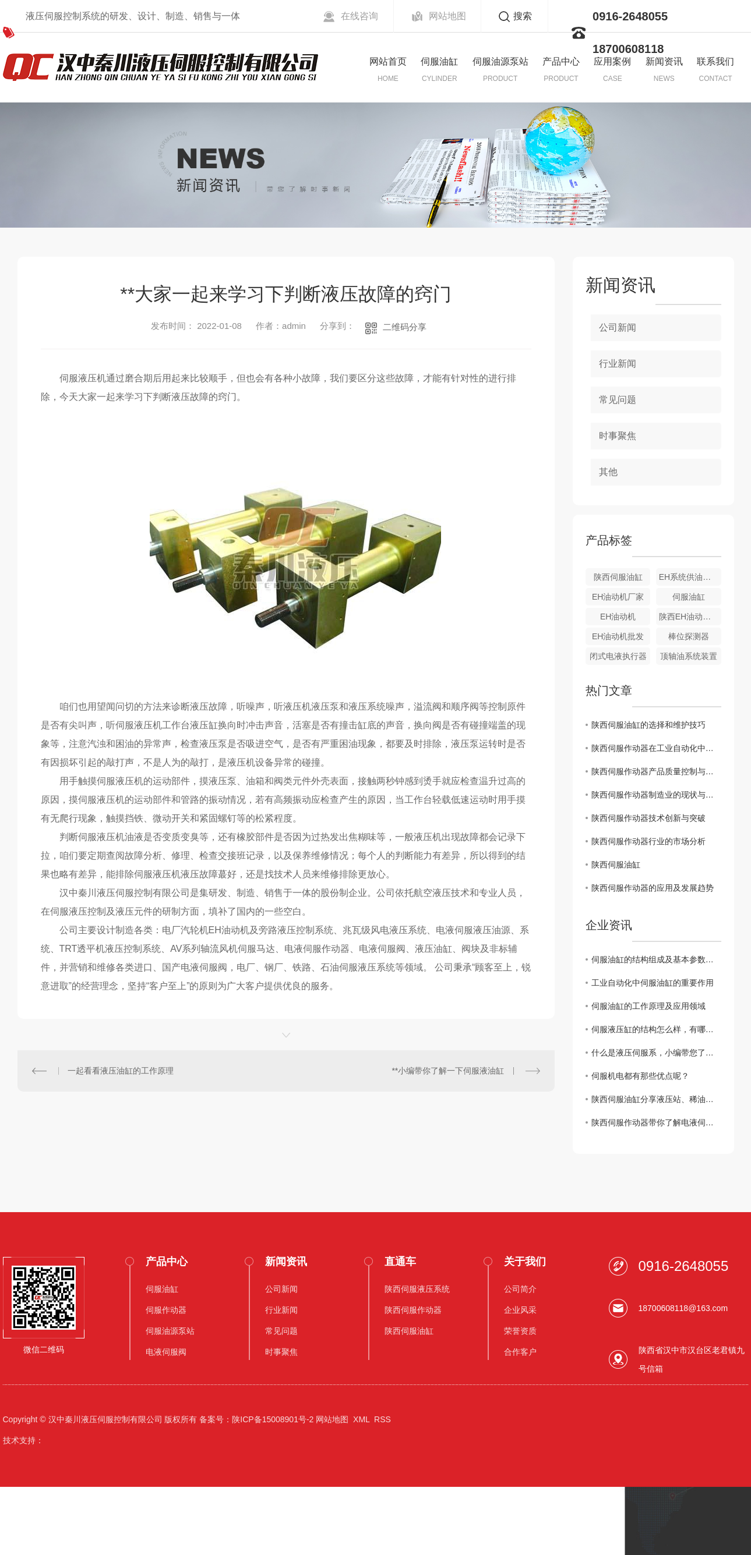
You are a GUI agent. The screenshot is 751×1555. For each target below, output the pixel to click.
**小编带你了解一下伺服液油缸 (448, 1070)
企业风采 (520, 1310)
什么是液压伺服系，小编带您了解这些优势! (656, 1052)
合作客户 (520, 1351)
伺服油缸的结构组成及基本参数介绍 (656, 959)
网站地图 (447, 16)
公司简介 (520, 1289)
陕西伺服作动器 (413, 1310)
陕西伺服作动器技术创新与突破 (648, 818)
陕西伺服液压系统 (417, 1289)
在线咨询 (359, 16)
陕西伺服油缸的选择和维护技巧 (648, 724)
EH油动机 (618, 616)
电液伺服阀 (166, 1351)
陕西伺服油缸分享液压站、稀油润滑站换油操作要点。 (656, 1099)
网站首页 (388, 61)
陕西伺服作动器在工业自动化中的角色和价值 (656, 748)
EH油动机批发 (618, 636)
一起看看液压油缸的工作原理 (121, 1070)
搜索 (522, 16)
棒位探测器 (688, 636)
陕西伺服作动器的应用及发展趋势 (652, 887)
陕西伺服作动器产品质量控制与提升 (656, 771)
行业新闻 (617, 364)
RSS (382, 1419)
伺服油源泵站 (500, 61)
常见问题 (617, 400)
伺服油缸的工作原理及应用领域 (648, 1006)
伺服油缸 (439, 61)
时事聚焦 (617, 436)
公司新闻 (617, 327)
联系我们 (715, 61)
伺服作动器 (166, 1310)
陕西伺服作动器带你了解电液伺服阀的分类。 (656, 1122)
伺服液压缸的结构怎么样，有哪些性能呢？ (656, 1029)
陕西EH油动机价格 (690, 616)
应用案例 (612, 61)
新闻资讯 (664, 61)
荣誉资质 (520, 1331)
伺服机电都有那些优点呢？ (640, 1076)
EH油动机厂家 (618, 596)
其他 (608, 472)
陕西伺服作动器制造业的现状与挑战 (656, 794)
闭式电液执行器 (618, 656)
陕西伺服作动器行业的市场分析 (648, 841)
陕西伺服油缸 (618, 577)
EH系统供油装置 (689, 577)
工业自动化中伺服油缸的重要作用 (652, 982)
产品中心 (561, 61)
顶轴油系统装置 (688, 656)
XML (361, 1419)
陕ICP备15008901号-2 (272, 1419)
